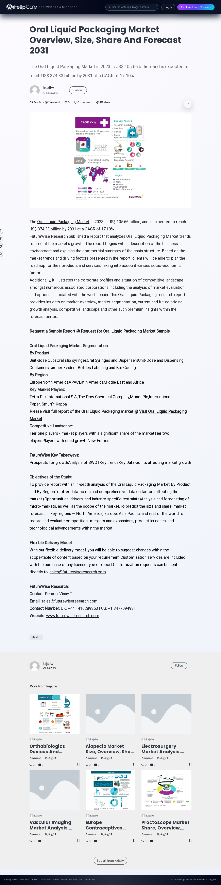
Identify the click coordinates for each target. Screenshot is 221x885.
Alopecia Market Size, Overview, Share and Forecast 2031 (111, 751)
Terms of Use (75, 879)
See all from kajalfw (111, 860)
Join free (196, 7)
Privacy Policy (11, 879)
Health (36, 637)
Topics (34, 879)
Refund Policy (60, 879)
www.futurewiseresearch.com (72, 615)
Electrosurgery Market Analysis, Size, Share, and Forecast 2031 (161, 754)
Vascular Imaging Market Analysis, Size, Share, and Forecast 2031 (50, 830)
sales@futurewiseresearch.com (78, 571)
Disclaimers (45, 879)
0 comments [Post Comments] (83, 102)
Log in (168, 7)
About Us (24, 879)
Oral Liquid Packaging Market (63, 221)
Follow (77, 90)
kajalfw (48, 88)
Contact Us (89, 879)
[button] (187, 104)
